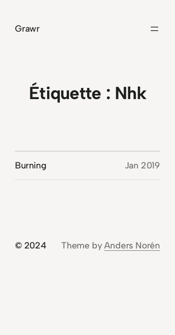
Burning (30, 165)
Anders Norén (132, 245)
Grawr (27, 28)
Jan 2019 (142, 165)
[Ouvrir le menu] (154, 28)
